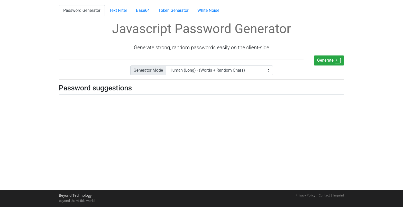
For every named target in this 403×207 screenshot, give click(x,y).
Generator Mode (148, 70)
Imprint (338, 195)
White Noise (208, 10)
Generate (329, 61)
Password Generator (81, 10)
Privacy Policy (305, 195)
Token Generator (173, 10)
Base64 (143, 10)
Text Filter (118, 10)
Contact (324, 195)
